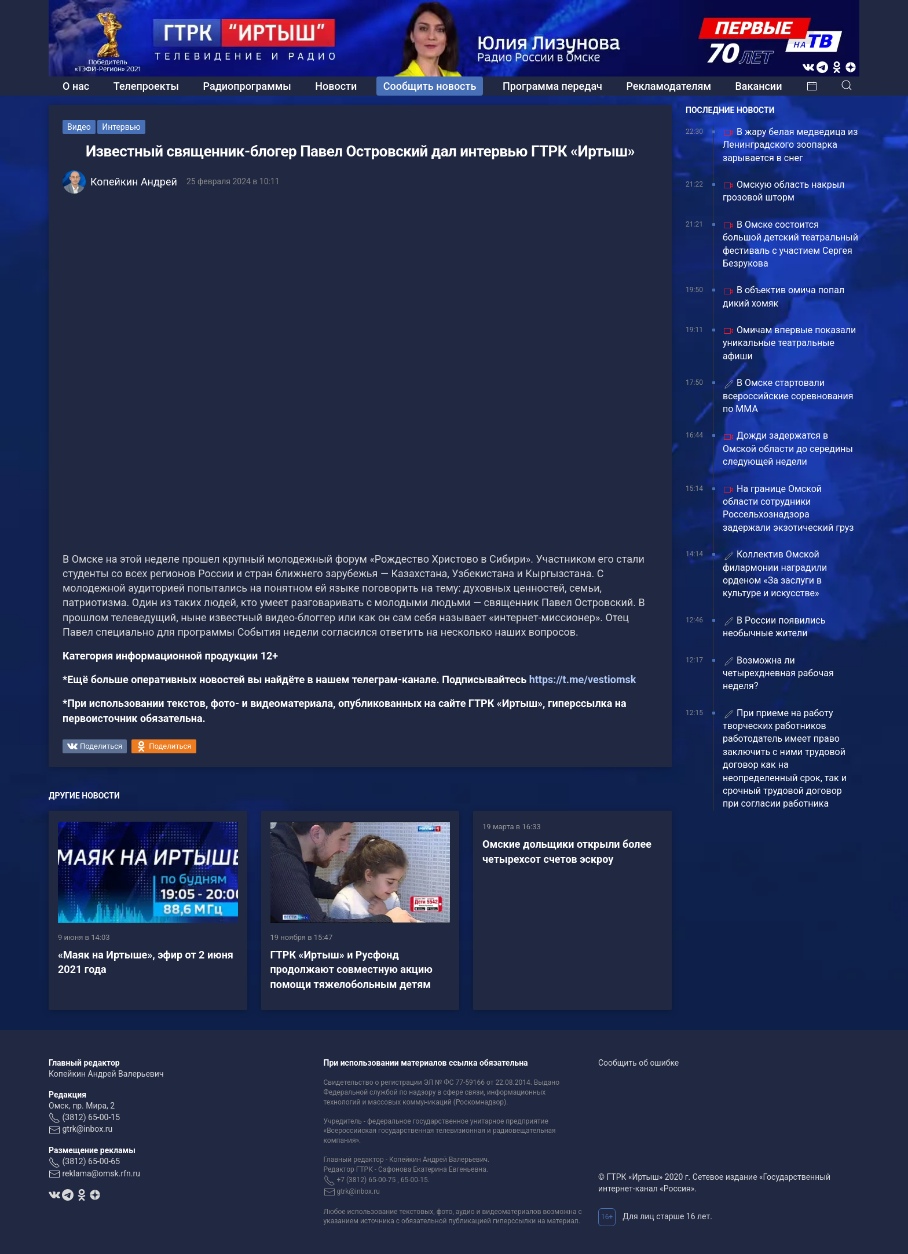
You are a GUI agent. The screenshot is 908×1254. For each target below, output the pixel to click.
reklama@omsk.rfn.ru (101, 1173)
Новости (336, 86)
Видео (79, 127)
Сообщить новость (430, 86)
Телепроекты (146, 86)
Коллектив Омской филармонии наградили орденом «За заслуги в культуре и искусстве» (775, 574)
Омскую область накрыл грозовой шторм (783, 191)
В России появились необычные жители (774, 627)
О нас (76, 86)
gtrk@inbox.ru (87, 1128)
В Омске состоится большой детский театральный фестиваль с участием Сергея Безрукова (790, 244)
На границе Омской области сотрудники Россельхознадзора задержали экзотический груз (788, 508)
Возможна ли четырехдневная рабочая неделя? (778, 673)
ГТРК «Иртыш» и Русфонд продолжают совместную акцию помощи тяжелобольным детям (351, 969)
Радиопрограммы (247, 86)
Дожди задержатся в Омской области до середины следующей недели (788, 448)
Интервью (121, 127)
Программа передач (552, 86)
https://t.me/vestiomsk (582, 679)
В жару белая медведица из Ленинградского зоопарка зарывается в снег (790, 144)
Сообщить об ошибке (638, 1062)
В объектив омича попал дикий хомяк (783, 296)
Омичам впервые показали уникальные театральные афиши (789, 343)
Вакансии (758, 86)
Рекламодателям (668, 86)
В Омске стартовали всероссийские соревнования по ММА (788, 395)
